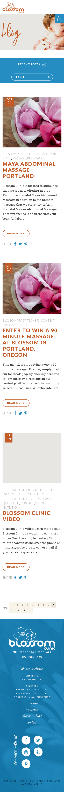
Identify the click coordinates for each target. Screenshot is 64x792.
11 (24, 610)
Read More (16, 233)
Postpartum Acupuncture (32, 697)
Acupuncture (14, 490)
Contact (32, 722)
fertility (22, 494)
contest (48, 320)
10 (17, 610)
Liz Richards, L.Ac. (32, 679)
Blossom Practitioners (21, 154)
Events (8, 325)
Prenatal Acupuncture (32, 693)
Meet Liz (32, 675)
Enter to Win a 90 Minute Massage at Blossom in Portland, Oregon (30, 342)
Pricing (32, 703)
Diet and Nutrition (41, 490)
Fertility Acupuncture (32, 689)
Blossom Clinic (32, 669)
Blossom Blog (32, 716)
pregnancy (36, 158)
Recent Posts (32, 64)
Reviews (32, 710)
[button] (59, 18)
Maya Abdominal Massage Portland (29, 170)
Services (32, 686)
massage (19, 158)
